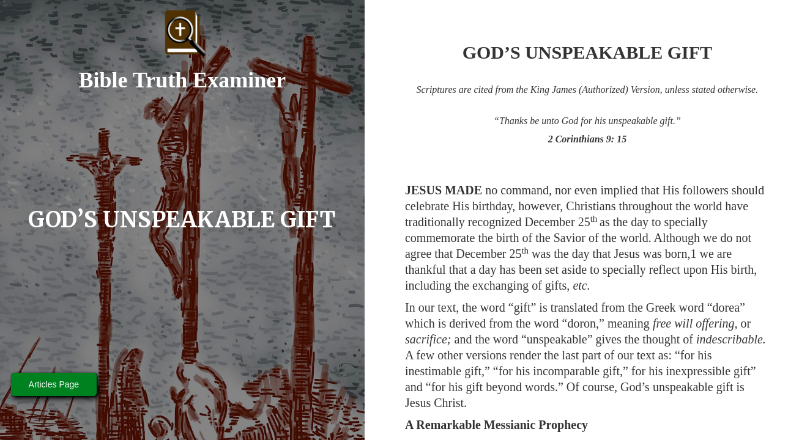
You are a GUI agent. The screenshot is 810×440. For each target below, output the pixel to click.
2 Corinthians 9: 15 (587, 139)
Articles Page (54, 384)
